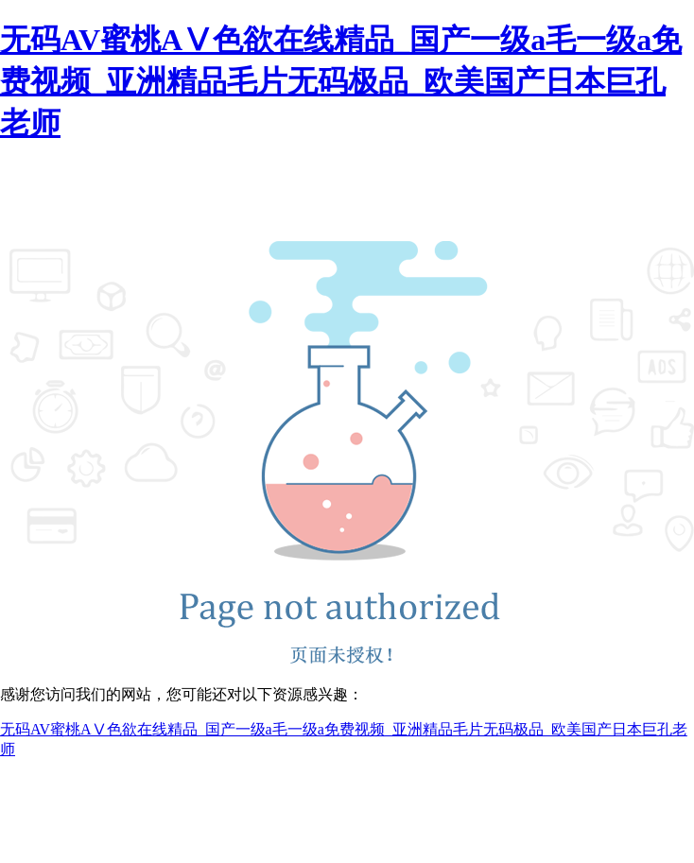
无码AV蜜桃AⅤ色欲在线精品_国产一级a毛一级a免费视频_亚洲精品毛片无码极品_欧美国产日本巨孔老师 (341, 81)
